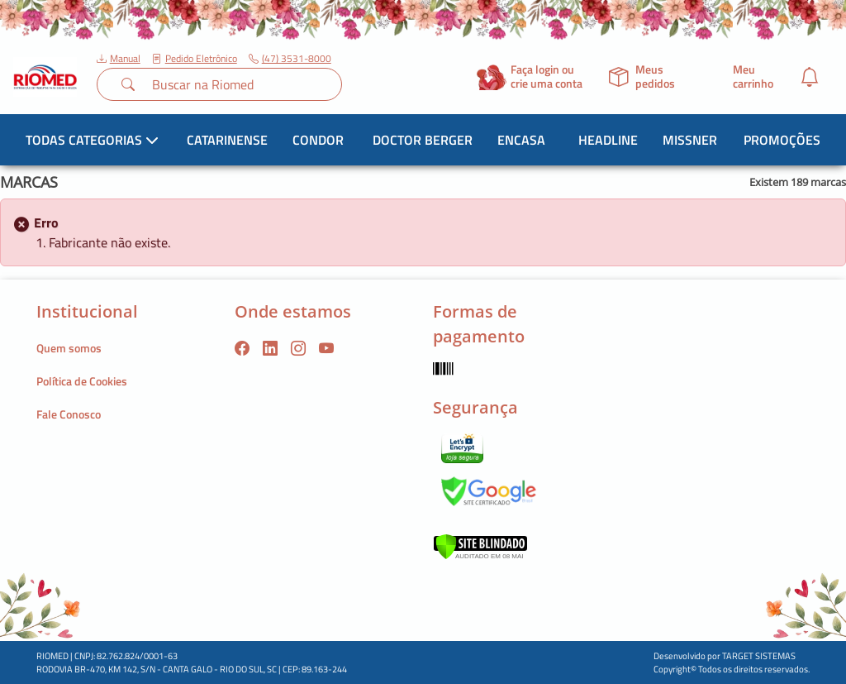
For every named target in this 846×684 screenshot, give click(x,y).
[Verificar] (480, 544)
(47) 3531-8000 (290, 59)
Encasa (521, 140)
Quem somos (69, 347)
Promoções (782, 140)
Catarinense (227, 140)
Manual (118, 59)
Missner (690, 140)
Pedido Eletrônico (194, 59)
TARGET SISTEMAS (759, 655)
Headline (608, 140)
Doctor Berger (423, 140)
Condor (318, 140)
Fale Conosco (68, 414)
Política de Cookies (81, 381)
